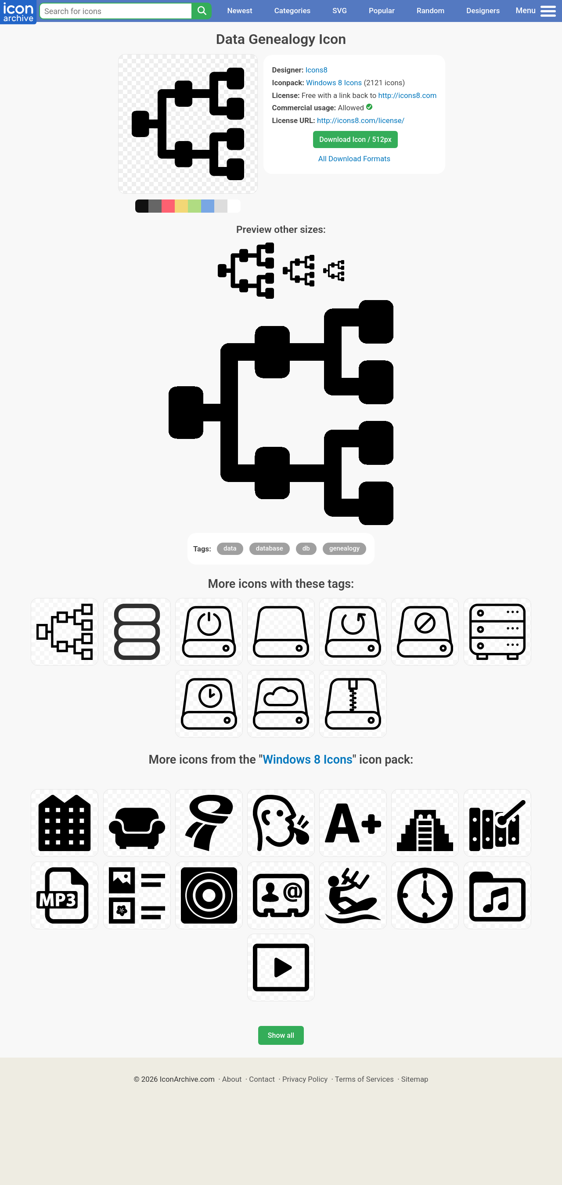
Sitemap (415, 1079)
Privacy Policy (305, 1079)
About (232, 1079)
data (230, 548)
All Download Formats (354, 158)
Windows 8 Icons (334, 82)
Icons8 (317, 69)
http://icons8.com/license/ (361, 120)
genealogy (344, 548)
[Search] (201, 11)
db (306, 548)
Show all (281, 1035)
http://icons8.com (407, 95)
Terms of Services (364, 1079)
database (269, 548)
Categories (292, 10)
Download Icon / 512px (355, 139)
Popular (382, 10)
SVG (339, 10)
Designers (483, 10)
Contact (262, 1079)
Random (430, 10)
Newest (239, 10)
